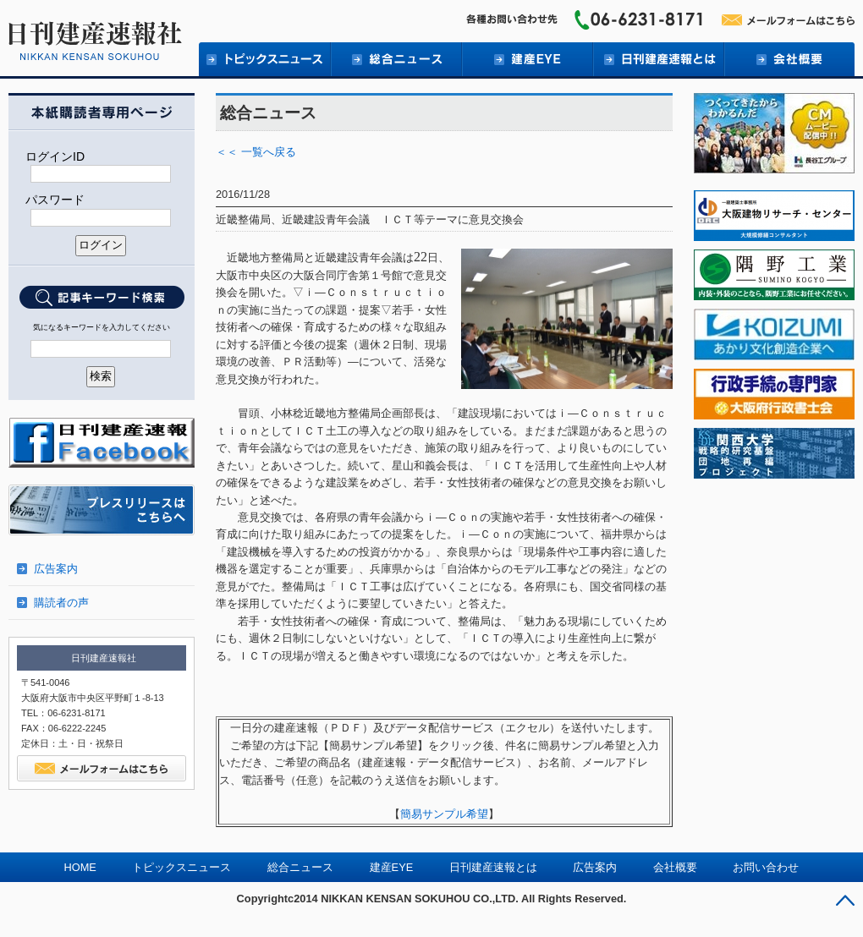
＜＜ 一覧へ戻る (256, 151)
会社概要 (789, 59)
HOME (80, 867)
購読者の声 (61, 602)
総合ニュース (395, 59)
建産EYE (526, 59)
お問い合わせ (766, 867)
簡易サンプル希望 (444, 814)
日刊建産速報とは (657, 59)
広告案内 (56, 568)
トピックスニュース (181, 867)
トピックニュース (264, 59)
